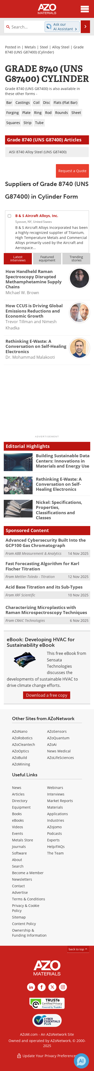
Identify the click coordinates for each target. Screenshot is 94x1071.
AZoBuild (19, 757)
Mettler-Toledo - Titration (35, 576)
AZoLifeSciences (60, 757)
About (17, 859)
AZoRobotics (22, 738)
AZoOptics (20, 751)
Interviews (55, 794)
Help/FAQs (56, 846)
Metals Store (22, 840)
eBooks (18, 820)
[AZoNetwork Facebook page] (42, 987)
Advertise (20, 892)
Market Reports (60, 800)
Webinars (55, 787)
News (16, 787)
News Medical (59, 751)
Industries (55, 820)
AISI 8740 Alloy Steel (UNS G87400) (37, 151)
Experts (53, 840)
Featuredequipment (47, 258)
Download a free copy (46, 695)
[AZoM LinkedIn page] (31, 987)
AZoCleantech (23, 744)
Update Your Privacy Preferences (47, 1055)
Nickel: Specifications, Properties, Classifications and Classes (59, 510)
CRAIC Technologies (30, 620)
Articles (18, 794)
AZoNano (19, 731)
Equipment (21, 807)
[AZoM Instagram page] (63, 987)
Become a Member (28, 872)
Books (17, 813)
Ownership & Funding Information (29, 933)
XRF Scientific (25, 595)
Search (18, 866)
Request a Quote (72, 170)
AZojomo (54, 826)
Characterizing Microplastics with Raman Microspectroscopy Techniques (46, 609)
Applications (57, 813)
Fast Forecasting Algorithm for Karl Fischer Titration (42, 566)
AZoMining (21, 764)
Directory (19, 800)
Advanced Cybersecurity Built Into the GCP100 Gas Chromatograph (46, 542)
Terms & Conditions (28, 899)
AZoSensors (57, 731)
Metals (30, 47)
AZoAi (52, 744)
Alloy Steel (60, 47)
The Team (55, 853)
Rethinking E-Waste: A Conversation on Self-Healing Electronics (59, 484)
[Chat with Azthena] (81, 1060)
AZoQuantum (58, 738)
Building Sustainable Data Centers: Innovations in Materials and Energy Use (62, 461)
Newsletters (22, 879)
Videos (17, 826)
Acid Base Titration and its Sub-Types (44, 587)
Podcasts (54, 833)
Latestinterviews (18, 258)
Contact (18, 885)
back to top (78, 949)
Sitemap (19, 917)
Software (19, 853)
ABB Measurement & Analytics (38, 553)
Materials (55, 807)
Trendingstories (76, 258)
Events (17, 833)
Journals (19, 846)
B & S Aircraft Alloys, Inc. (36, 215)
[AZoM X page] (52, 987)
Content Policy (24, 923)
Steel (44, 47)
